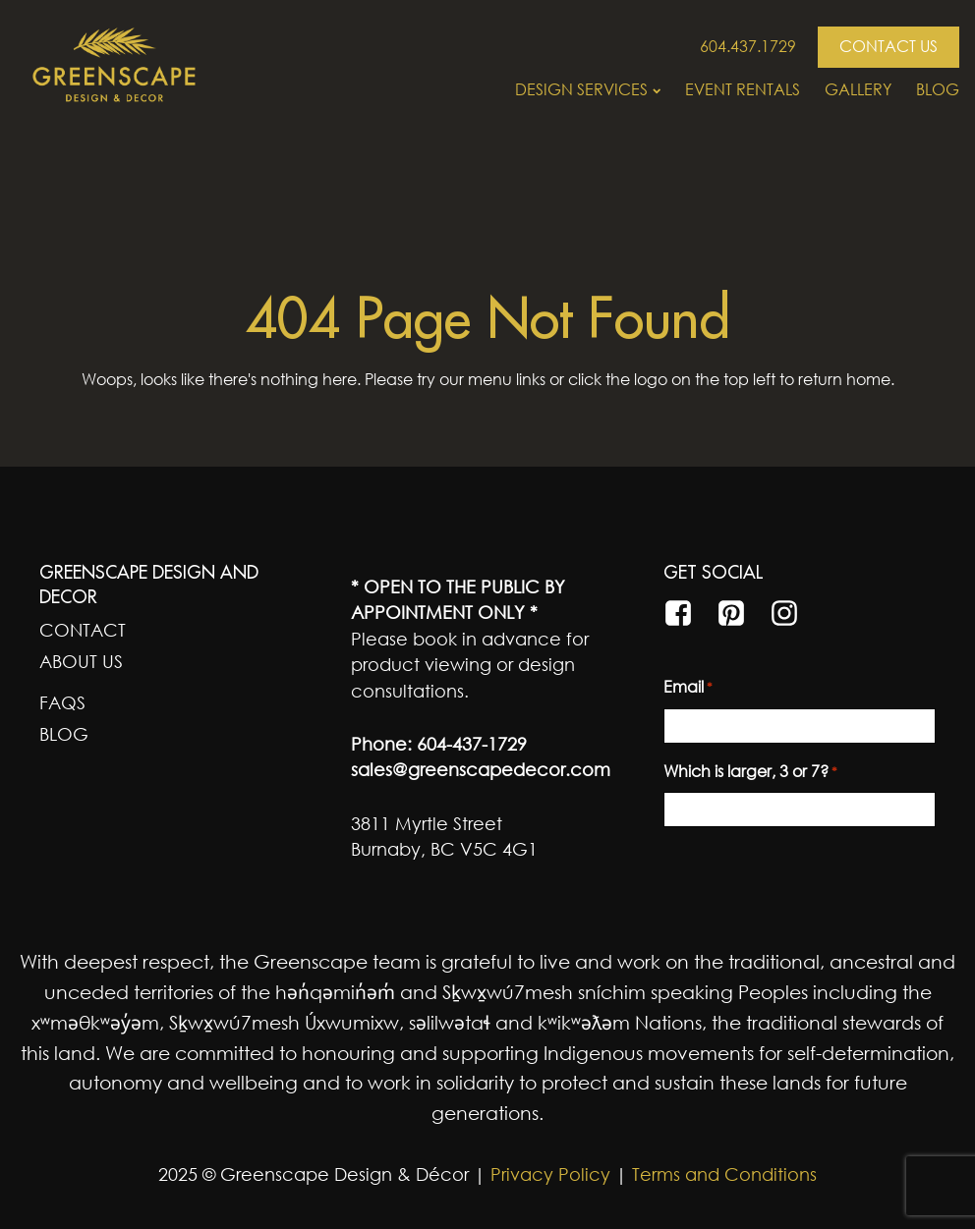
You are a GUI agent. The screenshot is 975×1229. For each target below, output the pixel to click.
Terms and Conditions (724, 1174)
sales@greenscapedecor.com (480, 769)
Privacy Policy (548, 1174)
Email (688, 687)
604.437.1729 (748, 46)
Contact (82, 630)
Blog (937, 89)
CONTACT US (888, 46)
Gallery (858, 89)
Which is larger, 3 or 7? (750, 772)
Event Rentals (742, 89)
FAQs (62, 702)
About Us (81, 661)
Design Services (587, 89)
